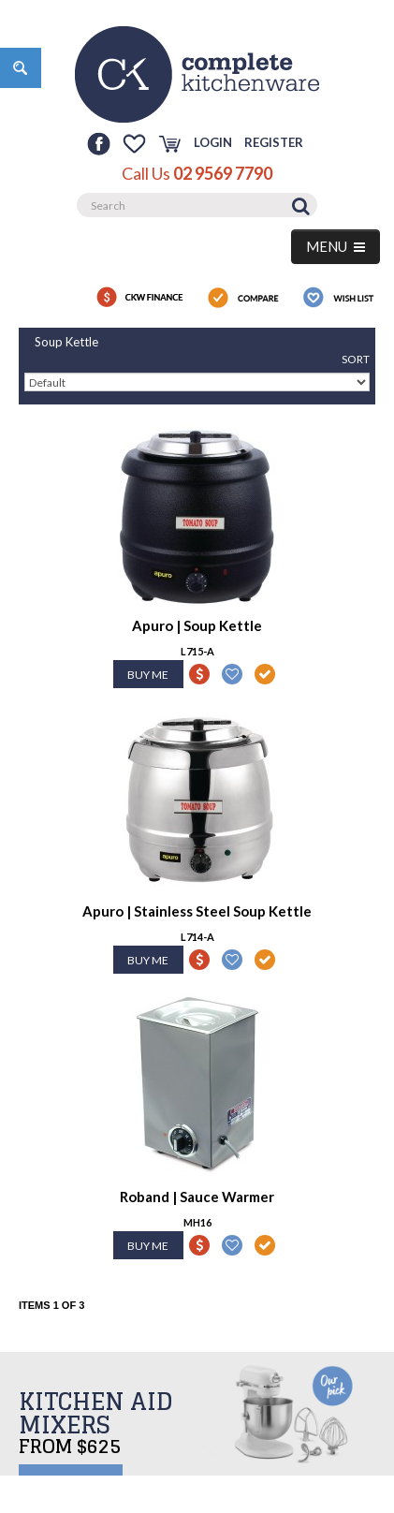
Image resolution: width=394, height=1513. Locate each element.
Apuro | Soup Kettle (197, 625)
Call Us (197, 173)
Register (273, 142)
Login (213, 142)
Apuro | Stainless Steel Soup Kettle (197, 911)
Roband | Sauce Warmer (197, 1196)
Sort (356, 359)
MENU (335, 246)
